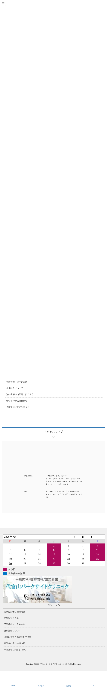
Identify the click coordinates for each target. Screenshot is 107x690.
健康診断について (14, 388)
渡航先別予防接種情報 (14, 612)
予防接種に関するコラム (17, 407)
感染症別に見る (11, 618)
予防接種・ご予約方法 (16, 382)
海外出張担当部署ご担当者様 (20, 394)
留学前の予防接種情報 (16, 401)
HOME (13, 686)
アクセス (41, 686)
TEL (94, 686)
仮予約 (68, 686)
